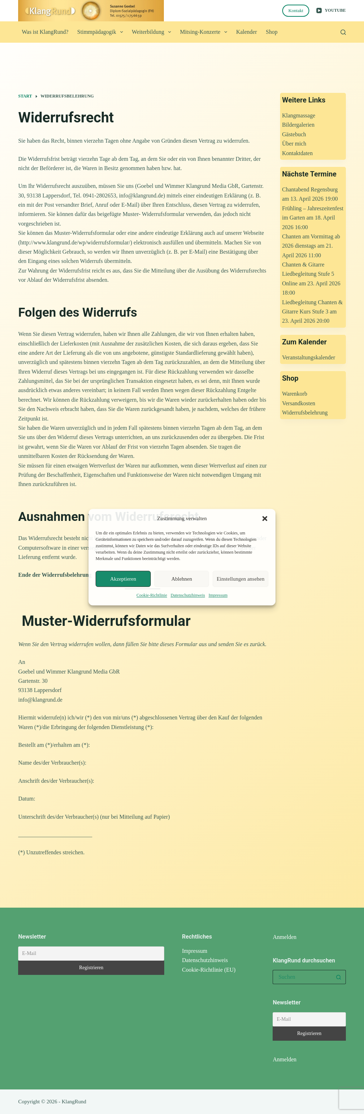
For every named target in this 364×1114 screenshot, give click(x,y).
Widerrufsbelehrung (304, 413)
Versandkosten (298, 403)
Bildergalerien (298, 125)
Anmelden (284, 937)
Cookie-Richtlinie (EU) (209, 970)
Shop (272, 32)
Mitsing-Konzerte (205, 32)
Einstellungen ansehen (240, 579)
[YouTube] (331, 10)
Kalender (246, 32)
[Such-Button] (339, 977)
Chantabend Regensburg (310, 189)
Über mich (294, 144)
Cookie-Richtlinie (151, 595)
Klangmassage (298, 115)
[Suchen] (343, 32)
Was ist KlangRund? (45, 32)
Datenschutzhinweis (188, 595)
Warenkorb (294, 394)
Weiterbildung (153, 32)
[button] (264, 518)
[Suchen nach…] (302, 977)
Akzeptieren (123, 579)
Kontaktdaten (297, 153)
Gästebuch (294, 134)
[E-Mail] (91, 953)
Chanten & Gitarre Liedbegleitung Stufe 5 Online (308, 274)
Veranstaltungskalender (308, 357)
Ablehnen (181, 579)
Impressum (218, 595)
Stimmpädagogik (101, 32)
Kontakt (295, 10)
